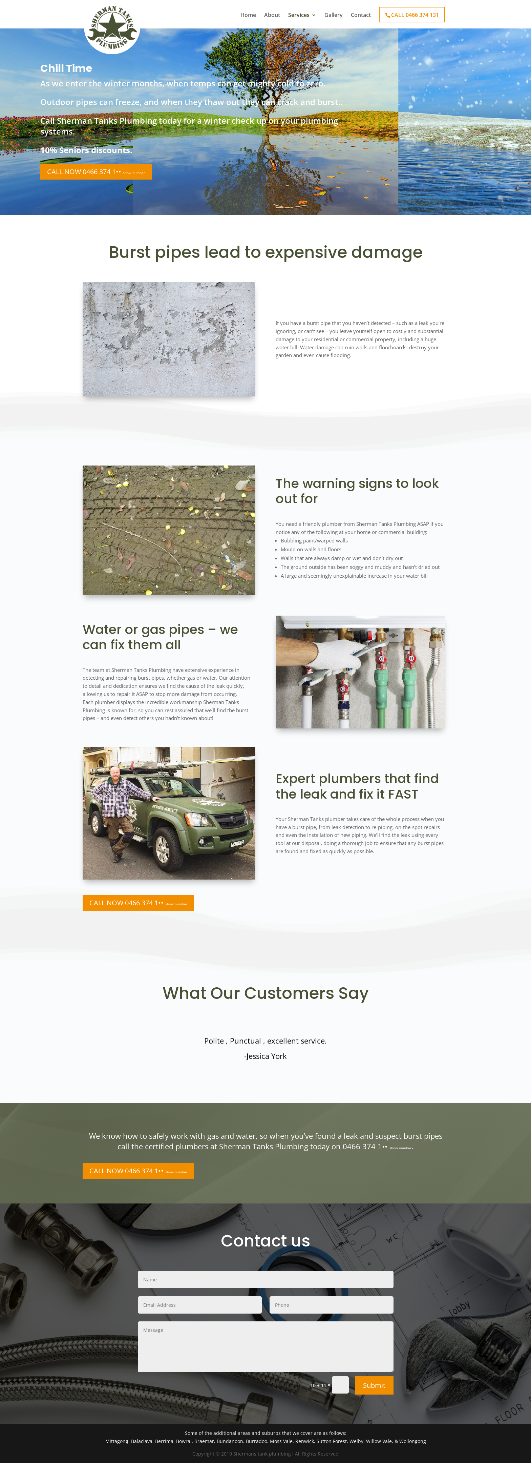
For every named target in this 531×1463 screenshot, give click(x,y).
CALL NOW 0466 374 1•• (96, 171)
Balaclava (141, 1441)
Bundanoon (230, 1441)
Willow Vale (379, 1441)
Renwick (304, 1441)
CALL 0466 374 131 (415, 15)
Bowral (184, 1441)
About (272, 16)
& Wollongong (410, 1441)
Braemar (204, 1441)
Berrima (164, 1441)
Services (299, 16)
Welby (356, 1441)
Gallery (333, 16)
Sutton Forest (332, 1441)
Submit (374, 1385)
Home (248, 16)
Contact (361, 16)
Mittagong (116, 1441)
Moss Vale (281, 1441)
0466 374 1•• (377, 1146)
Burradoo (256, 1441)
